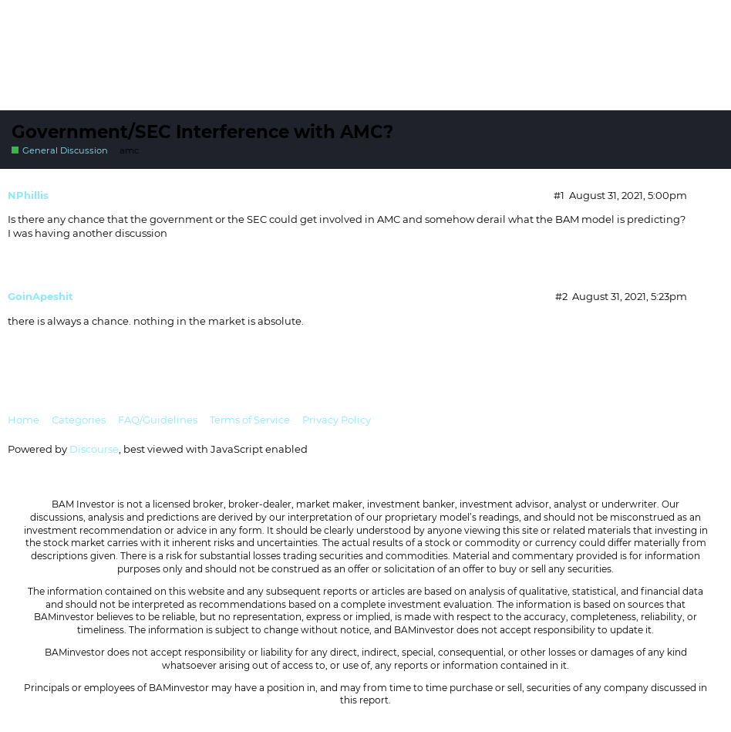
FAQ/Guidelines (157, 419)
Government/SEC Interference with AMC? (202, 132)
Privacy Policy (336, 419)
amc (129, 150)
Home (23, 419)
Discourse (94, 449)
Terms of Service (250, 419)
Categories (79, 419)
